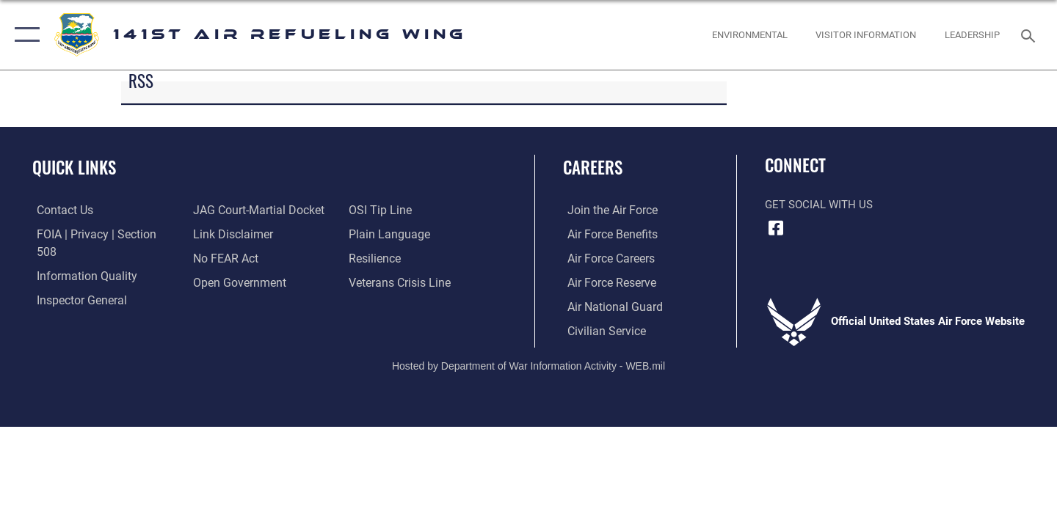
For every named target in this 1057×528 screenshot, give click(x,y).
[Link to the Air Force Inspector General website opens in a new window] (75, 281)
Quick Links (74, 167)
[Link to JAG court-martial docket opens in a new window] (255, 209)
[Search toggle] (1030, 34)
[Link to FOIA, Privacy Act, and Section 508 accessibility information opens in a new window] (99, 234)
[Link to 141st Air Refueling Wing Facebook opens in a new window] (776, 228)
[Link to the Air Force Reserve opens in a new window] (606, 281)
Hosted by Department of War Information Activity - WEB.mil (528, 364)
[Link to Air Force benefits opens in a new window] (606, 234)
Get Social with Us (819, 204)
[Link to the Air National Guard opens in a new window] (608, 305)
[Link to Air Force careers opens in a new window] (606, 258)
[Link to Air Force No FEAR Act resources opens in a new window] (223, 258)
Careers (592, 167)
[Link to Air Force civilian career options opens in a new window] (600, 330)
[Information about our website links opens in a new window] (230, 234)
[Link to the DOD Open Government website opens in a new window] (235, 281)
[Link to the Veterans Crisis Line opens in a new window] (399, 281)
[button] (24, 35)
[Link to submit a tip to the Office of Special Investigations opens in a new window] (379, 209)
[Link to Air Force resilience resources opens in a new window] (375, 258)
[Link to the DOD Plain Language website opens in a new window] (387, 234)
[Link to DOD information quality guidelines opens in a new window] (79, 258)
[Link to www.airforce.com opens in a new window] (606, 209)
